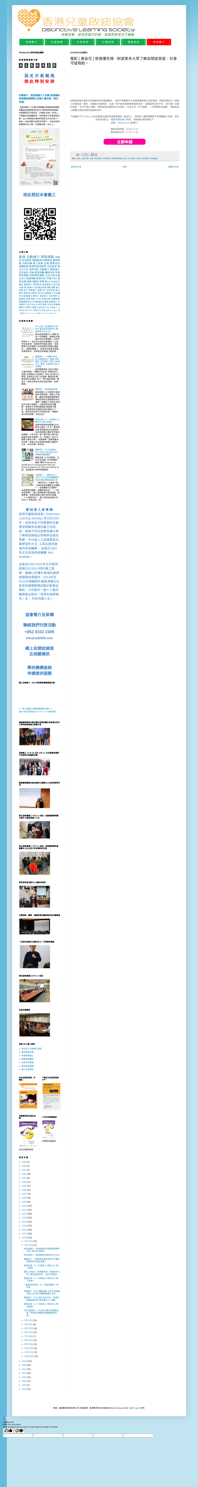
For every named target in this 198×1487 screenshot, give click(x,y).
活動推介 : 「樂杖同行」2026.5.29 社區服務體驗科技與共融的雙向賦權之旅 (47, 477)
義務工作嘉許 (25, 307)
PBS (54, 278)
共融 (31, 272)
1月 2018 (28, 1241)
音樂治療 (46, 299)
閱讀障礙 (55, 299)
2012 (24, 1214)
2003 (24, 1178)
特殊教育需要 (36, 275)
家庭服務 (41, 307)
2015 (24, 1226)
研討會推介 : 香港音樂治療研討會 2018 (41, 1255)
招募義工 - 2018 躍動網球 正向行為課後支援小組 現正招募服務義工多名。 (42, 1292)
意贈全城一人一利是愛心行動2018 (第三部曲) (47, 420)
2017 (24, 1234)
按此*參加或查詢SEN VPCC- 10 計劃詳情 (37, 711)
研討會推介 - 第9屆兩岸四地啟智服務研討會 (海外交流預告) (41, 1250)
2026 (24, 1389)
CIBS (28, 304)
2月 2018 (28, 1245)
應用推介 (53, 302)
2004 (24, 1182)
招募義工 (44, 269)
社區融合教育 (40, 287)
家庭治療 (45, 310)
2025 (24, 1385)
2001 (24, 1170)
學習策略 (46, 284)
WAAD (34, 304)
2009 (24, 1202)
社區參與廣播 (53, 304)
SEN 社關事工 (51, 307)
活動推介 (33, 257)
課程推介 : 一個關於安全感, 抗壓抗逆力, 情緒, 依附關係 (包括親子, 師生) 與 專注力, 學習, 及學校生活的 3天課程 (47, 361)
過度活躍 (30, 299)
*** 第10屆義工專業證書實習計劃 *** (36, 709)
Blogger (136, 1408)
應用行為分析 (38, 293)
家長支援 (51, 290)
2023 (24, 1377)
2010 (24, 1206)
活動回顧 (27, 263)
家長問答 (53, 296)
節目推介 (44, 296)
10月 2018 (29, 1348)
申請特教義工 (27, 1055)
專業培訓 (55, 263)
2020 (24, 1365)
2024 (24, 1381)
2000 (24, 1166)
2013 (24, 1218)
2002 (24, 1174)
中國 (49, 278)
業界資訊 (34, 269)
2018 (24, 1237)
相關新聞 (24, 266)
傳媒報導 (37, 260)
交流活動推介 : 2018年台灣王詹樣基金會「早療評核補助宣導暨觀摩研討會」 (41, 1313)
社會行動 (85, 158)
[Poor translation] (19, 1431)
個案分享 (40, 313)
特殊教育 (106, 158)
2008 (24, 1198)
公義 (21, 287)
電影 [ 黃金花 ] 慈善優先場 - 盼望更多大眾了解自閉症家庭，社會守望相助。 (42, 1273)
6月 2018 (28, 1332)
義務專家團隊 (27, 1059)
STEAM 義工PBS (50, 313)
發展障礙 (31, 278)
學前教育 (145, 158)
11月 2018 (29, 1352)
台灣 (46, 263)
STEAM (31, 313)
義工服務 (38, 263)
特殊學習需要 (117, 158)
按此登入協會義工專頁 (31, 1049)
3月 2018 (28, 1320)
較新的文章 (76, 167)
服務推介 (49, 293)
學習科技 (27, 293)
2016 (24, 1230)
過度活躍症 (33, 281)
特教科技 (37, 310)
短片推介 (132, 158)
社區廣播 (26, 296)
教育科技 (41, 278)
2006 (24, 1190)
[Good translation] (8, 1431)
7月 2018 (28, 1336)
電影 (44, 304)
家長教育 (98, 158)
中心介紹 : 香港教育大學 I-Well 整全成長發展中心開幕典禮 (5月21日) (47, 329)
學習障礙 (154, 158)
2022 (24, 1373)
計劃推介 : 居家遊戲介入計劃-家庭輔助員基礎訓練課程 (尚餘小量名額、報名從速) (39, 98)
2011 (24, 1210)
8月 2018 (28, 1340)
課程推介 (28, 284)
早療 (78, 158)
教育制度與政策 (37, 266)
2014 (24, 1222)
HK (26, 313)
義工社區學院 (27, 1069)
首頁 (125, 167)
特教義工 (33, 290)
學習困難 (39, 272)
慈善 (139, 158)
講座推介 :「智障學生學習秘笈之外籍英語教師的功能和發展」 (42, 1260)
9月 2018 (28, 1344)
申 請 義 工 (159, 42)
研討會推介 (28, 287)
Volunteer (54, 310)
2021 (24, 1369)
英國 (34, 307)
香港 (91, 158)
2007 (24, 1194)
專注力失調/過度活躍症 (38, 302)
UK (35, 313)
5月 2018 (28, 1328)
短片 (125, 158)
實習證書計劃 (27, 1052)
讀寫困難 (51, 287)
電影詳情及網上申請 (121, 119)
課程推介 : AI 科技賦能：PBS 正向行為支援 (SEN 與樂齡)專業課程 (46, 452)
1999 (24, 1162)
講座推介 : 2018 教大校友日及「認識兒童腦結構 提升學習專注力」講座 (41, 1298)
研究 (40, 304)
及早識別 (23, 272)
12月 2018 (29, 1356)
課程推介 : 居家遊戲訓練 (46, 389)
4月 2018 (28, 1324)
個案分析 (42, 290)
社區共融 (55, 284)
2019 (24, 1361)
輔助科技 (49, 272)
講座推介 (55, 269)
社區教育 (52, 266)
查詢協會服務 (27, 1066)
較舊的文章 (173, 167)
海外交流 (29, 310)
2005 (24, 1186)
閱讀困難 (23, 302)
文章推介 (35, 296)
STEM (38, 299)
